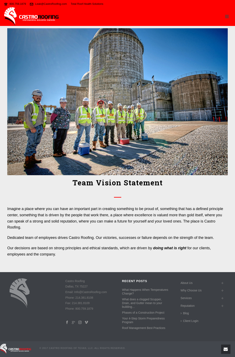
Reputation (188, 305)
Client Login (189, 321)
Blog (185, 313)
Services (186, 298)
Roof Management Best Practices (143, 328)
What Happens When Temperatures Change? (145, 291)
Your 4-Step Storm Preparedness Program (143, 320)
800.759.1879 (18, 3)
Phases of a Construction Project (143, 312)
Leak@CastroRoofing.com (51, 3)
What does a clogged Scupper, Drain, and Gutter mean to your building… (142, 303)
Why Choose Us (191, 290)
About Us (187, 283)
